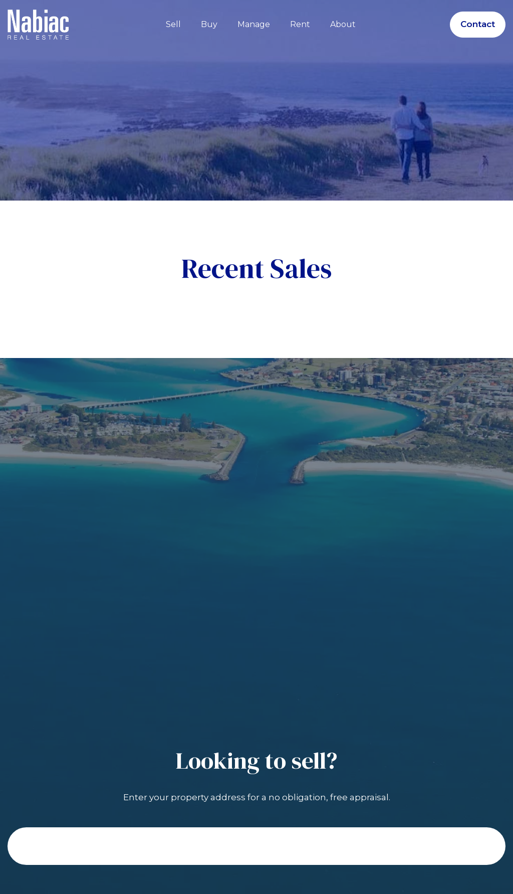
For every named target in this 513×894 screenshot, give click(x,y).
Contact (477, 24)
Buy (209, 24)
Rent (300, 24)
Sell (173, 24)
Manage (253, 24)
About (343, 24)
